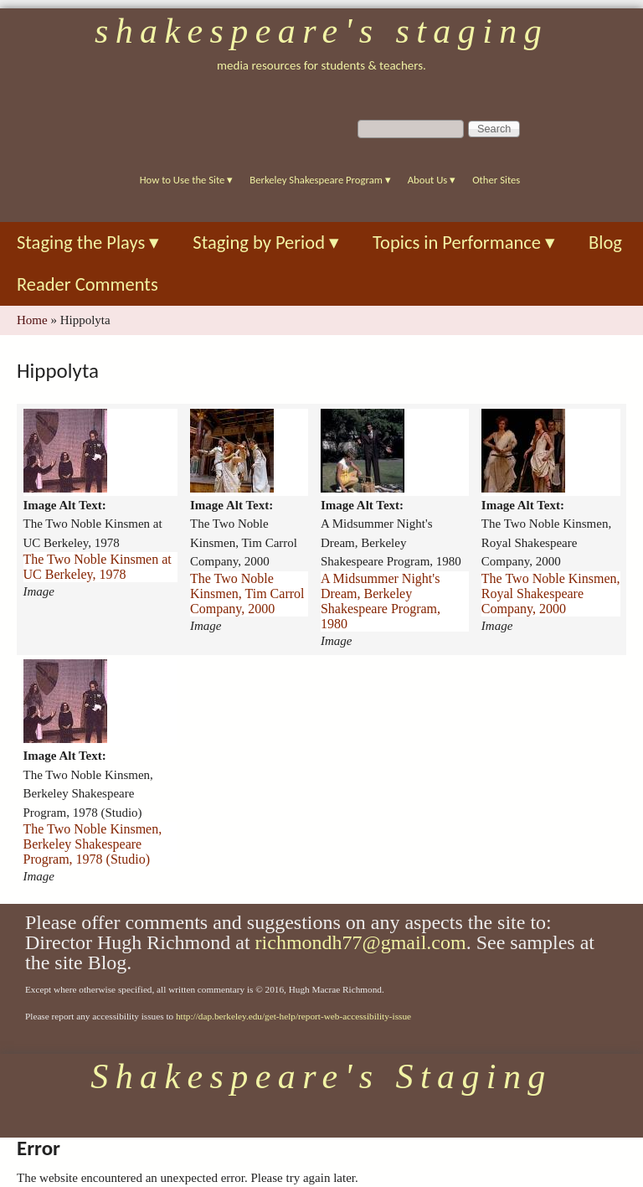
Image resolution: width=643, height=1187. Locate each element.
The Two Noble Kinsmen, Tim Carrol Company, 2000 (247, 593)
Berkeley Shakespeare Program (319, 179)
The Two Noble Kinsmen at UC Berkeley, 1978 (97, 566)
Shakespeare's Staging (321, 31)
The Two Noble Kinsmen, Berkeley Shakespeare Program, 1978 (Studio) (92, 844)
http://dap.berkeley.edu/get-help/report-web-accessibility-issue (293, 1016)
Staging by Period (266, 242)
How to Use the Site (187, 179)
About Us (431, 179)
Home (32, 320)
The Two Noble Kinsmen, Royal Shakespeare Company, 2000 (550, 593)
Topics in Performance (464, 242)
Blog (605, 242)
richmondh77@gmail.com (360, 942)
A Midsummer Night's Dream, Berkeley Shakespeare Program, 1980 (380, 601)
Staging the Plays (88, 242)
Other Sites (496, 179)
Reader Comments (87, 284)
